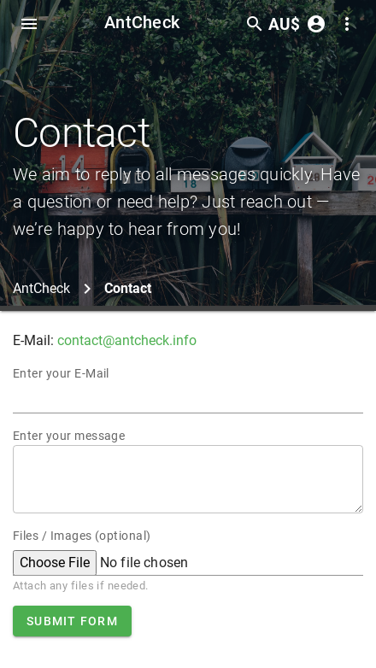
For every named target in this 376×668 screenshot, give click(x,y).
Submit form (72, 621)
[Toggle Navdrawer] (29, 24)
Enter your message (69, 435)
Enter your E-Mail (61, 373)
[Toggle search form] (254, 24)
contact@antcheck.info (127, 340)
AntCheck (141, 22)
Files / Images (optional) (82, 535)
